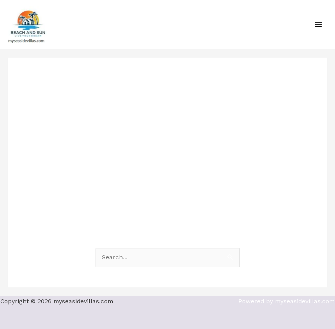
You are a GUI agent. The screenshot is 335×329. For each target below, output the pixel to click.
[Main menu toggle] (318, 24)
